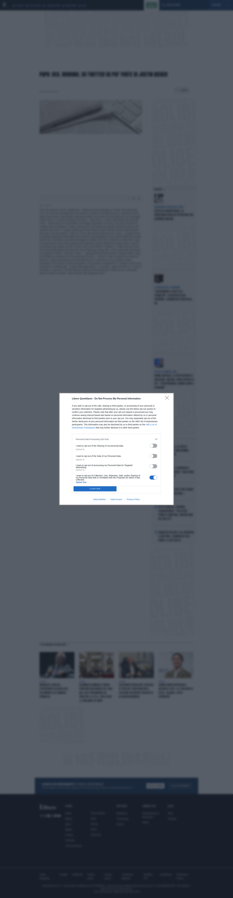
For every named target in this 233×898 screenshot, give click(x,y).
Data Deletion (99, 499)
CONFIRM (95, 489)
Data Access (116, 499)
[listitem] (116, 439)
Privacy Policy (133, 499)
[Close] (168, 399)
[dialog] (116, 449)
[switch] (153, 446)
